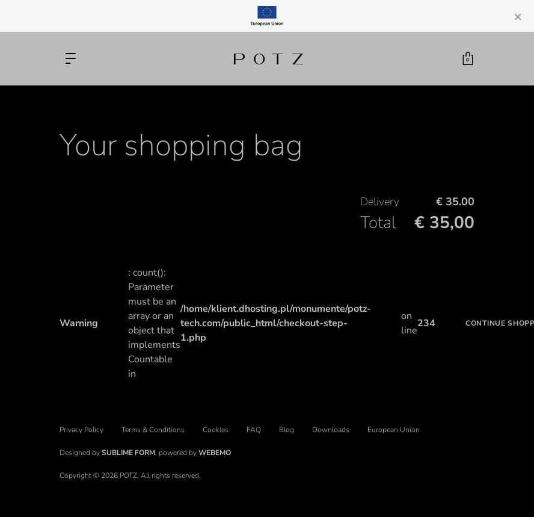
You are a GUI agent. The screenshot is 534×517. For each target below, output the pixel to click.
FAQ (254, 430)
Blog (286, 430)
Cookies (216, 430)
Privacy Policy (81, 430)
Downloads (330, 430)
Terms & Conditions (153, 430)
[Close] (518, 16)
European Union (393, 430)
